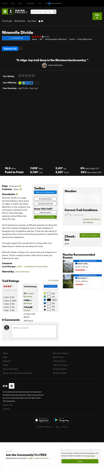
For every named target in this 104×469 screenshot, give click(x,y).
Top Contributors (10, 369)
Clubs (5, 365)
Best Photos (19, 21)
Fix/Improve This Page (45, 217)
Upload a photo (45, 212)
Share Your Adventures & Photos (17, 373)
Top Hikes (31, 21)
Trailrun (31, 3)
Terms (58, 427)
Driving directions (45, 199)
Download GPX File (45, 204)
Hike (20, 3)
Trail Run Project (60, 365)
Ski (40, 3)
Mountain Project (61, 353)
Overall (27, 310)
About (5, 353)
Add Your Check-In (90, 235)
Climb (4, 3)
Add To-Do (23, 88)
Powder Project (60, 369)
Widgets (7, 361)
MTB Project (58, 357)
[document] (79, 457)
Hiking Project (59, 361)
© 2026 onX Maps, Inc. (45, 427)
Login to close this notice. (38, 458)
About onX (8, 405)
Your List (34, 88)
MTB (13, 3)
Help (5, 357)
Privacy (64, 427)
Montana (28, 303)
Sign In (97, 16)
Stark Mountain (85, 39)
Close (79, 461)
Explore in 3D (10, 48)
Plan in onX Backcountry (45, 192)
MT (41, 39)
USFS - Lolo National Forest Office (32, 266)
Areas (34, 39)
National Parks (59, 373)
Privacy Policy (90, 456)
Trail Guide (7, 21)
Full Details (53, 280)
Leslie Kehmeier (55, 65)
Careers (6, 409)
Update (91, 219)
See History (88, 222)
